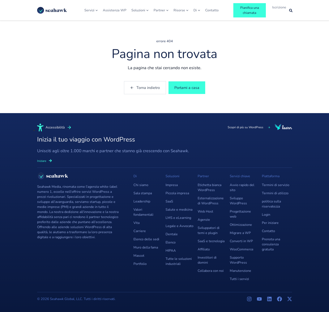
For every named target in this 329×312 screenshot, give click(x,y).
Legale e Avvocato (179, 226)
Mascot (138, 255)
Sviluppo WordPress (238, 201)
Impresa (172, 185)
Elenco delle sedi (146, 239)
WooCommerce (241, 249)
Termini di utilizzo (275, 193)
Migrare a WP (240, 233)
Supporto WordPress (238, 260)
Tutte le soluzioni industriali (179, 261)
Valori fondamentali (143, 212)
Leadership (141, 201)
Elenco (171, 242)
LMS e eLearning (178, 217)
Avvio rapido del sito (242, 187)
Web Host (205, 211)
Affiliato (204, 249)
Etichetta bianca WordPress (209, 187)
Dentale (172, 234)
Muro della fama (145, 247)
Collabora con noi (211, 270)
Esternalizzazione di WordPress (211, 201)
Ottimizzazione (241, 224)
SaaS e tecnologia (211, 241)
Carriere (139, 231)
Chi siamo (140, 185)
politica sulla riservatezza (271, 204)
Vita (136, 223)
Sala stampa (142, 193)
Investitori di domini (207, 260)
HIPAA (171, 250)
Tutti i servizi (239, 279)
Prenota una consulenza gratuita (271, 244)
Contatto (268, 231)
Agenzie (204, 219)
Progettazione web (240, 214)
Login (266, 214)
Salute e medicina (179, 209)
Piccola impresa (177, 193)
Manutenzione (240, 270)
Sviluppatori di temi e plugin (208, 230)
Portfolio (140, 264)
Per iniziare (270, 223)
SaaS (169, 201)
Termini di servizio (275, 185)
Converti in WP (241, 241)
